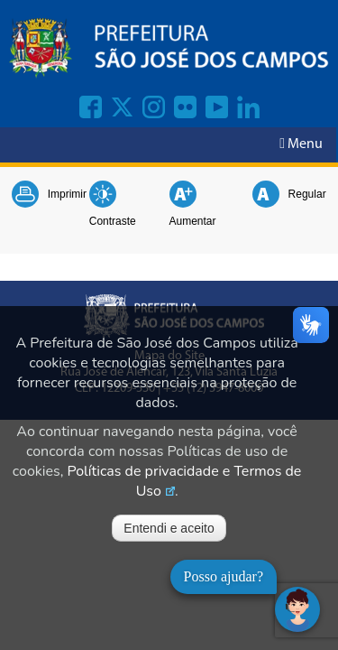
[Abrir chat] (297, 609)
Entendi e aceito (168, 528)
